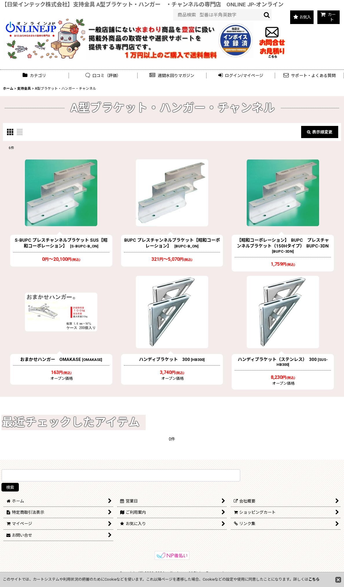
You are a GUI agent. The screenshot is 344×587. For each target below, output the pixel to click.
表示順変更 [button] (319, 132)
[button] (172, 76)
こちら (314, 579)
